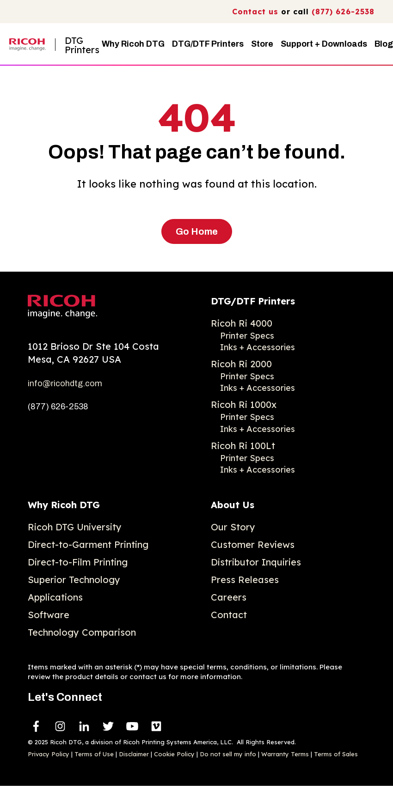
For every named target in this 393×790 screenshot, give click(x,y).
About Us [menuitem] (232, 504)
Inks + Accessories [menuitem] (257, 347)
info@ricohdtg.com (65, 383)
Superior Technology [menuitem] (74, 579)
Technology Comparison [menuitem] (82, 632)
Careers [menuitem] (228, 597)
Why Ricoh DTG (133, 44)
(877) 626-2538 (343, 11)
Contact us (255, 11)
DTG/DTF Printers (208, 44)
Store (262, 44)
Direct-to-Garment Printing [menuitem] (88, 544)
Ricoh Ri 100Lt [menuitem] (243, 445)
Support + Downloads (324, 44)
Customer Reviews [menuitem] (253, 544)
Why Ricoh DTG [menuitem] (64, 504)
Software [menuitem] (48, 614)
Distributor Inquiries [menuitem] (256, 562)
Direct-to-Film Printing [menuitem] (78, 562)
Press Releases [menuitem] (245, 579)
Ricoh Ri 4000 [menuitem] (241, 323)
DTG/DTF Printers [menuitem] (253, 301)
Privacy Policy (48, 754)
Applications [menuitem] (55, 597)
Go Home (197, 231)
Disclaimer (134, 754)
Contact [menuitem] (229, 614)
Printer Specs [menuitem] (247, 335)
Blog (384, 44)
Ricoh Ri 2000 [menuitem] (241, 364)
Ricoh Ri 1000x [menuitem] (243, 404)
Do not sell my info (228, 754)
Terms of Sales (336, 754)
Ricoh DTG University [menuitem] (75, 527)
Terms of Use (94, 754)
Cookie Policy (174, 754)
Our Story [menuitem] (233, 527)
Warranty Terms (285, 754)
